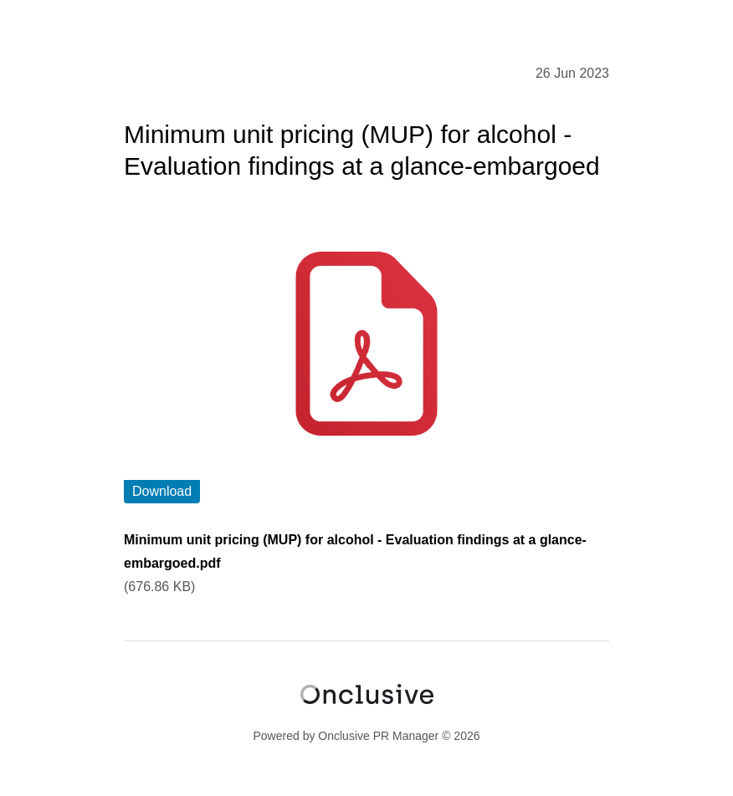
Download (162, 491)
